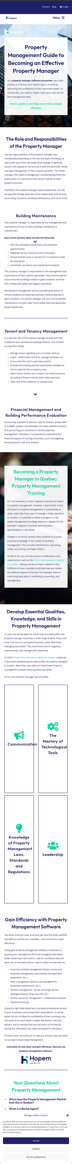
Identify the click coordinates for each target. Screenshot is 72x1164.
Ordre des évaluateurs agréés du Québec (35, 657)
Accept (36, 1140)
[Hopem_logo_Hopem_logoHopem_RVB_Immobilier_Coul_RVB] (36, 1056)
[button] (67, 1115)
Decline (36, 1149)
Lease (13, 357)
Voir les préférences (36, 1157)
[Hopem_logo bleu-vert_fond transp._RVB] (11, 15)
